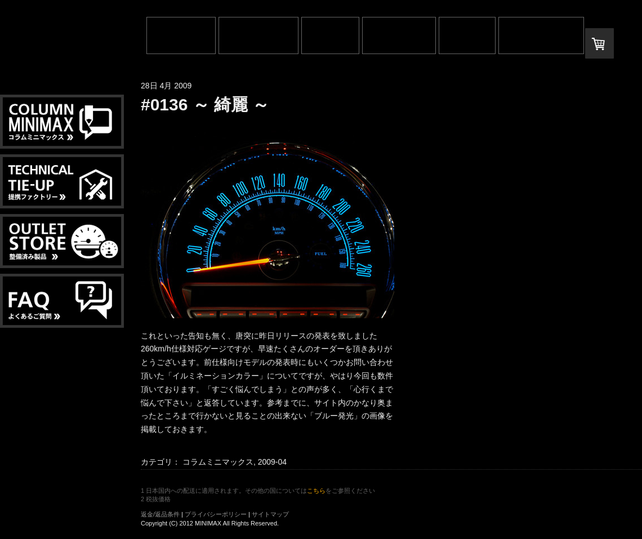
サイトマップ (270, 514)
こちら (316, 490)
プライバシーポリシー (216, 514)
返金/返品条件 (160, 514)
